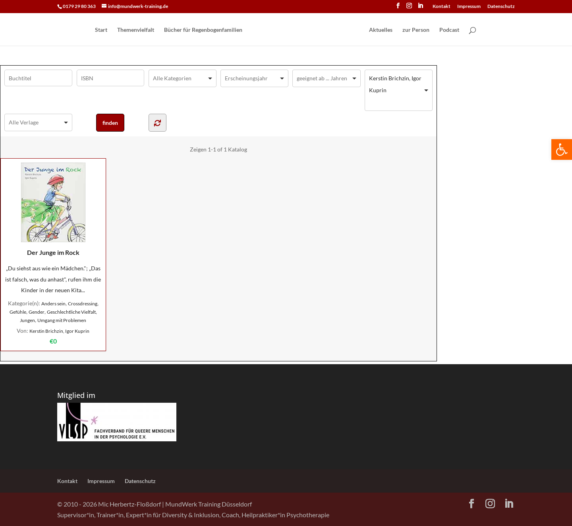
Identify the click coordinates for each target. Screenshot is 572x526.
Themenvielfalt (135, 30)
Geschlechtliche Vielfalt (71, 312)
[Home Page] (305, 30)
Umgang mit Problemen (61, 320)
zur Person (415, 30)
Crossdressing (82, 304)
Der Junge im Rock (53, 209)
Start (101, 30)
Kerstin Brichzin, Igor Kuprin (59, 331)
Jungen (27, 320)
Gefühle (18, 312)
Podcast (449, 30)
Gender (36, 312)
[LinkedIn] (420, 8)
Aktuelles (380, 30)
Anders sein (53, 304)
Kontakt (441, 6)
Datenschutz (501, 6)
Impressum (469, 6)
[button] (561, 149)
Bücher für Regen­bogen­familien (203, 30)
